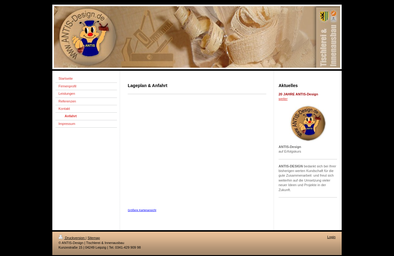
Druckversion (72, 238)
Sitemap (93, 238)
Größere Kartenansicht (142, 210)
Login (331, 237)
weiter (283, 99)
